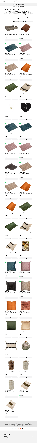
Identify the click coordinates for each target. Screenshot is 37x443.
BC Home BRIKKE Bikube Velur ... (10, 54)
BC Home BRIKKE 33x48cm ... (24, 34)
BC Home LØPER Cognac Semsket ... (25, 194)
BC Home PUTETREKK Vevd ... (10, 351)
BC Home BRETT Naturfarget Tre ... (11, 34)
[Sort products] (28, 21)
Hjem (14, 6)
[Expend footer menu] (32, 436)
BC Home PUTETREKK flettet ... (24, 312)
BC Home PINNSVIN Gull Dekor (24, 252)
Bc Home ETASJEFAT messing (10, 114)
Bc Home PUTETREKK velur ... (24, 332)
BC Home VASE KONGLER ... (10, 371)
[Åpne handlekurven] (33, 2)
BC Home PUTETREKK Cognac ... (10, 312)
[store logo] (16, 1)
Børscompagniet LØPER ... (9, 411)
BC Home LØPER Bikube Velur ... (10, 133)
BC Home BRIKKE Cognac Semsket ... (25, 75)
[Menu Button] (4, 1)
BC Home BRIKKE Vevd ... (23, 94)
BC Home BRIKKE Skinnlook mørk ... (11, 94)
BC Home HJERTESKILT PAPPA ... (25, 114)
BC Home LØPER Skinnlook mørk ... (25, 213)
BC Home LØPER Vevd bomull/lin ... (25, 233)
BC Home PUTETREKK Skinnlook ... (11, 332)
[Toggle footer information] (32, 434)
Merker (16, 6)
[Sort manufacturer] (18, 21)
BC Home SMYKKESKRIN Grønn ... (25, 351)
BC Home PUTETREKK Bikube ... (10, 272)
